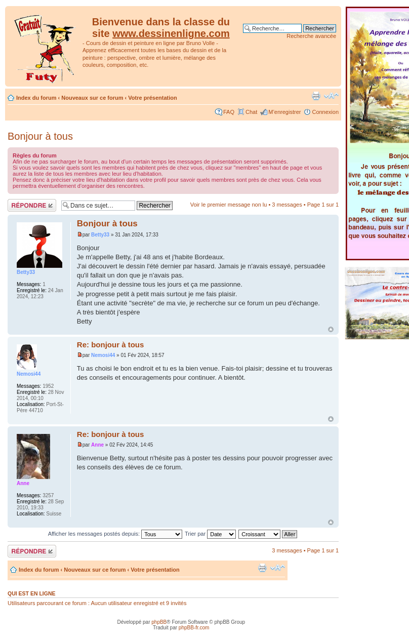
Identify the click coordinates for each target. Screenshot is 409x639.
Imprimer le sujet (315, 95)
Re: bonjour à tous (110, 344)
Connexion (325, 112)
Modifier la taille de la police (331, 95)
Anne (97, 445)
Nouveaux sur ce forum (92, 98)
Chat (251, 112)
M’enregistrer (284, 112)
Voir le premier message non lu (228, 205)
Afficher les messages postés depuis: (115, 534)
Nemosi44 (103, 355)
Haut (331, 329)
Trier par (210, 534)
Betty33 (100, 234)
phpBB (159, 622)
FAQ (228, 112)
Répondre (32, 205)
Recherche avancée (311, 36)
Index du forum (36, 98)
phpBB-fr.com (194, 627)
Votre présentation (152, 98)
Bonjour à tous (40, 136)
